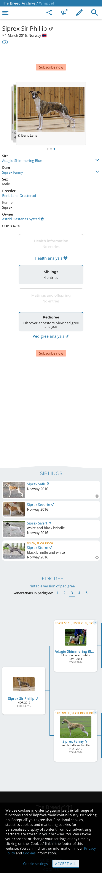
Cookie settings (35, 863)
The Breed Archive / (20, 3)
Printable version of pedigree (51, 557)
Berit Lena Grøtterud (19, 182)
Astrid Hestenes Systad (23, 206)
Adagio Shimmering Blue (22, 147)
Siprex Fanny (12, 159)
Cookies (29, 853)
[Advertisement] (51, 56)
